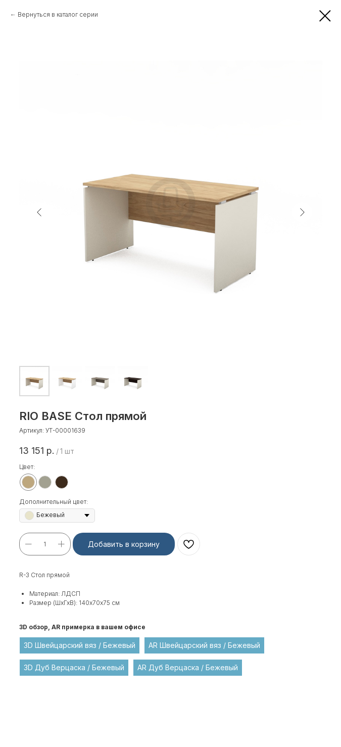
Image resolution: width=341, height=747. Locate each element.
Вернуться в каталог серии (58, 14)
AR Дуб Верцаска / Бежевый (187, 667)
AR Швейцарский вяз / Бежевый (204, 645)
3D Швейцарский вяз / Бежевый (79, 645)
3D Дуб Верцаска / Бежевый (74, 667)
